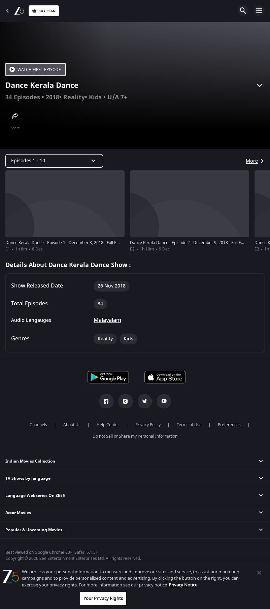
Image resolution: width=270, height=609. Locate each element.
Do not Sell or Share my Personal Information (135, 436)
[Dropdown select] (54, 161)
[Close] (259, 572)
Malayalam (107, 320)
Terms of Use (189, 425)
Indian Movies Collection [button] (30, 461)
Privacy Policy (148, 425)
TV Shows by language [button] (27, 478)
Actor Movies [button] (18, 513)
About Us (71, 425)
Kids (95, 97)
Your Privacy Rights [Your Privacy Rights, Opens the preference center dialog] (103, 598)
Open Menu (259, 10)
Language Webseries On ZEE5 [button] (35, 496)
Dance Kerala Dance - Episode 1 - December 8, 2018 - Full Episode (67, 243)
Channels (38, 425)
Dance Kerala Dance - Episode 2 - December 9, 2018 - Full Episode (192, 243)
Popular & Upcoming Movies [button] (33, 530)
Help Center (108, 425)
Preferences (229, 425)
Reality (74, 97)
